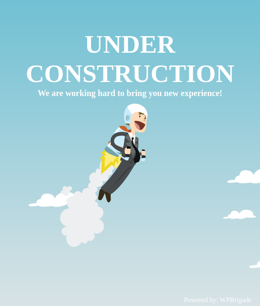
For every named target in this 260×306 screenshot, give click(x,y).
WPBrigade (235, 299)
